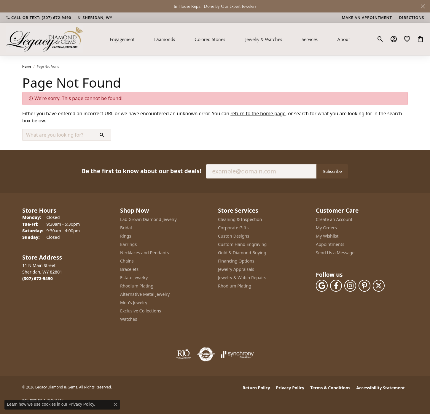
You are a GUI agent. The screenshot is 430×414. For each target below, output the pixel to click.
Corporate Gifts (233, 227)
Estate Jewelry (134, 277)
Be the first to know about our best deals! (141, 171)
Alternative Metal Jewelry (145, 294)
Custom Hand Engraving (242, 244)
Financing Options (236, 261)
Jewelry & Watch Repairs (242, 277)
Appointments (330, 244)
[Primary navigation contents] (230, 39)
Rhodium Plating (136, 286)
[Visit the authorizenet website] (206, 354)
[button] (380, 39)
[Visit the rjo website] (183, 354)
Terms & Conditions (330, 388)
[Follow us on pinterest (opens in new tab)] (364, 286)
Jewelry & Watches (263, 39)
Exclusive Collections (140, 311)
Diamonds (164, 39)
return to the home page (258, 113)
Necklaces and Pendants (144, 252)
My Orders (326, 227)
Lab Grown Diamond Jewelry (148, 219)
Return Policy (256, 388)
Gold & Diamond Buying (242, 252)
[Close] (422, 6)
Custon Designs (233, 236)
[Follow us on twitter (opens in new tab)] (379, 286)
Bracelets (129, 269)
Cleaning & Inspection (240, 219)
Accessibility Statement (380, 388)
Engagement (122, 39)
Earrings (128, 244)
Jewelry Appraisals (236, 269)
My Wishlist (327, 236)
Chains (127, 261)
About (343, 39)
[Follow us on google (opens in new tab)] (322, 286)
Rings (125, 236)
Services (310, 39)
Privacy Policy (290, 388)
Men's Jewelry (133, 302)
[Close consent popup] (115, 404)
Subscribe (332, 171)
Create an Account (334, 219)
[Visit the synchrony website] (237, 354)
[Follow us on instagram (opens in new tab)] (350, 286)
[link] (38, 17)
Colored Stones (210, 39)
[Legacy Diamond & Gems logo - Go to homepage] (44, 39)
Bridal (126, 227)
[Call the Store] (37, 278)
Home (26, 66)
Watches (128, 319)
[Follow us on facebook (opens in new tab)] (336, 286)
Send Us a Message (335, 252)
